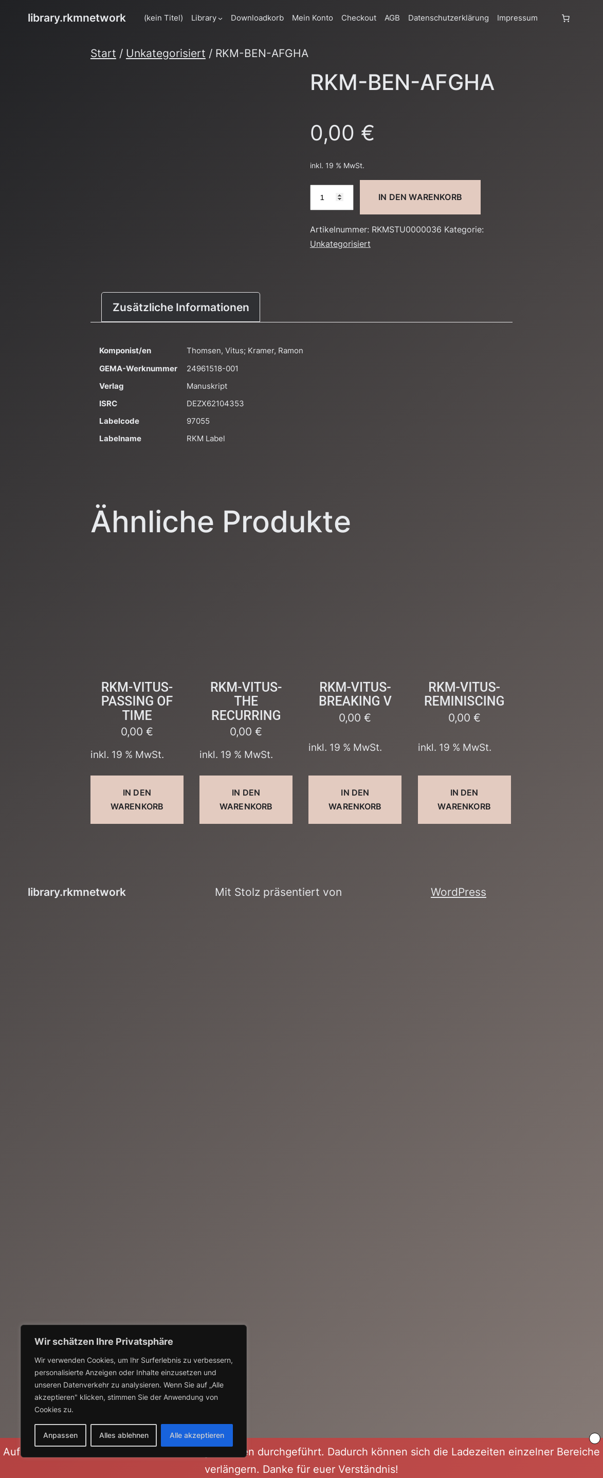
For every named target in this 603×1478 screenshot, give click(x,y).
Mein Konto (312, 18)
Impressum (517, 18)
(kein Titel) (163, 18)
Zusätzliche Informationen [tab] (181, 307)
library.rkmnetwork (77, 17)
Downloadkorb (257, 18)
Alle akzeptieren (197, 1435)
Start (103, 53)
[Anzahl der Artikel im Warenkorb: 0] (565, 18)
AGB (392, 18)
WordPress (458, 892)
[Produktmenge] (332, 197)
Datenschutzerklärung (448, 18)
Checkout (358, 18)
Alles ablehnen (124, 1435)
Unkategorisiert (166, 53)
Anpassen (60, 1435)
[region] (134, 1391)
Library (203, 18)
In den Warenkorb (420, 197)
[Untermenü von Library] (220, 17)
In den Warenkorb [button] (137, 799)
